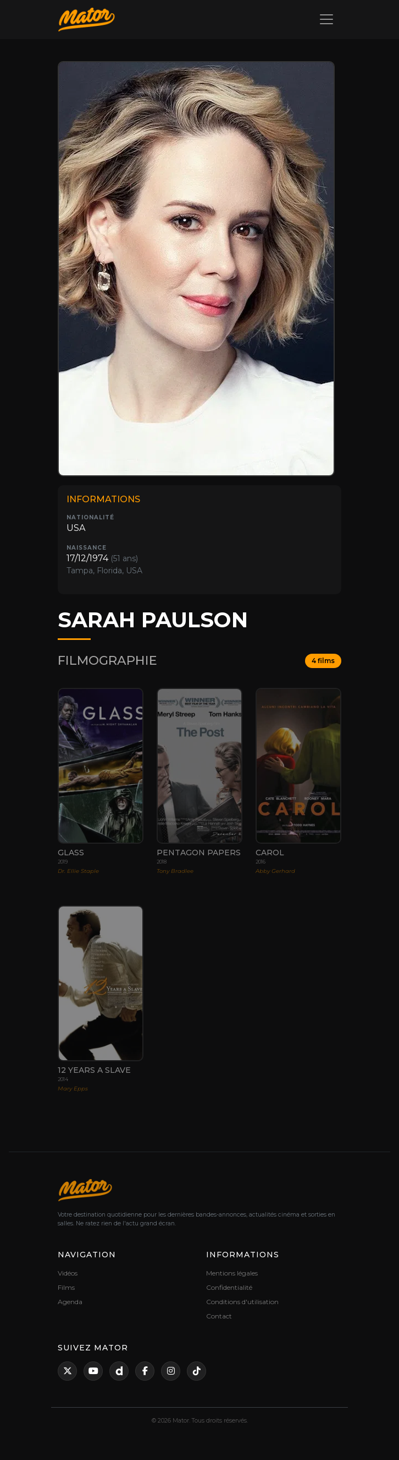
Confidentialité (229, 1287)
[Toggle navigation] (326, 19)
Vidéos (67, 1273)
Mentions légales (232, 1273)
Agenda (70, 1302)
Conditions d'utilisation (242, 1302)
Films (66, 1287)
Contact (219, 1316)
